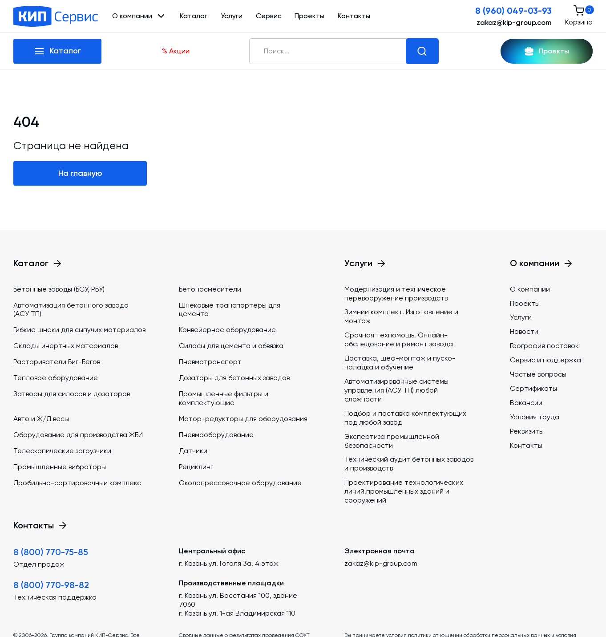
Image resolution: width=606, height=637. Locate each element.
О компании (530, 289)
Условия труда (534, 417)
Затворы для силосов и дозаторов (71, 394)
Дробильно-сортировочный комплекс (77, 483)
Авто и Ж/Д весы (41, 418)
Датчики (193, 450)
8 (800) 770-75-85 (50, 552)
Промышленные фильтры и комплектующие (223, 398)
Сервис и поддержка (545, 360)
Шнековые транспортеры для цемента (229, 309)
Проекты (309, 16)
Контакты (354, 16)
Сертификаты (533, 388)
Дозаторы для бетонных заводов (234, 377)
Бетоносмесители (210, 289)
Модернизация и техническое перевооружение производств (396, 293)
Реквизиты (527, 431)
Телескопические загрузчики (62, 450)
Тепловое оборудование (55, 377)
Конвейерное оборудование (227, 329)
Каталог (193, 16)
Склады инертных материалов (65, 345)
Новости (524, 331)
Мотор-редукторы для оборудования (243, 418)
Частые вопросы (538, 374)
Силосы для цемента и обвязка (231, 345)
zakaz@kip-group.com (514, 22)
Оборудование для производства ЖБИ (78, 434)
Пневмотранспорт (210, 361)
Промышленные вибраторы (59, 467)
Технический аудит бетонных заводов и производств (408, 463)
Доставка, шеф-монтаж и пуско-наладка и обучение (400, 362)
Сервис (269, 16)
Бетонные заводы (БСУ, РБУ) (59, 289)
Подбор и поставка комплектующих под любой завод (405, 417)
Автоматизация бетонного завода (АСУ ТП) (71, 309)
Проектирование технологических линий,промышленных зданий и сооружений (403, 491)
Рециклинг (196, 467)
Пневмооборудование (216, 434)
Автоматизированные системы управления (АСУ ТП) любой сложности (396, 390)
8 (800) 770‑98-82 (51, 585)
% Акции (176, 51)
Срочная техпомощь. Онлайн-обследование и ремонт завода (398, 339)
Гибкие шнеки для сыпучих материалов (79, 329)
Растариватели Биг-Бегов (56, 361)
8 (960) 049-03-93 (513, 10)
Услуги (231, 16)
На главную (80, 173)
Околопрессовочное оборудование (240, 483)
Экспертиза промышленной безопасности (391, 441)
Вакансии (526, 402)
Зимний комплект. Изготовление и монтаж (401, 316)
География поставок (544, 345)
